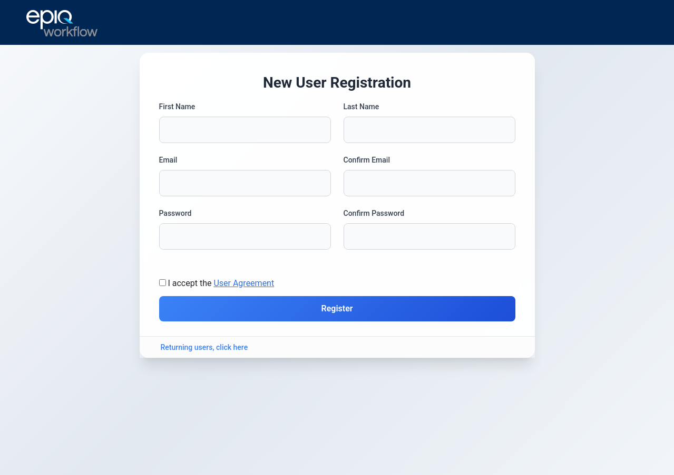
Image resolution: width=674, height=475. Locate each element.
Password (175, 213)
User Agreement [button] (243, 283)
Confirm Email (367, 160)
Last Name (361, 106)
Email (168, 160)
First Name (177, 106)
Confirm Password (374, 213)
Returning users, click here (204, 347)
